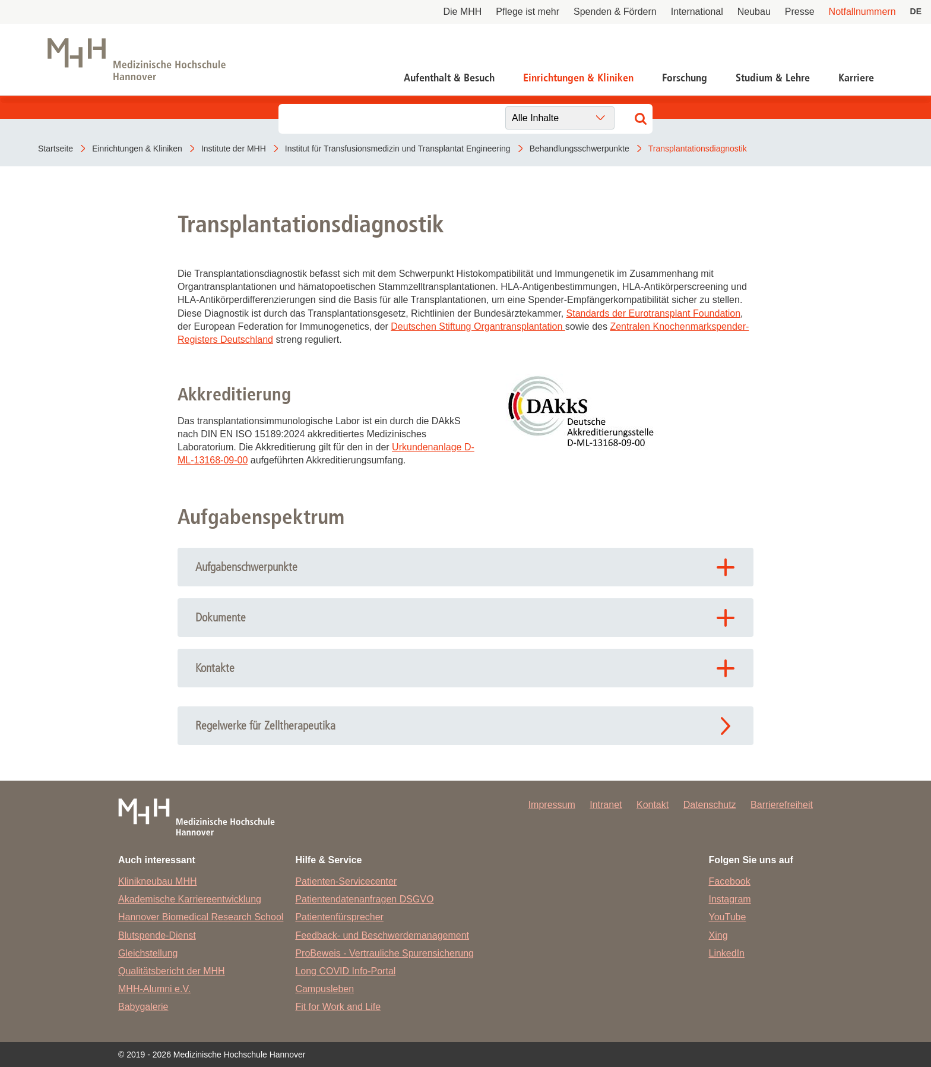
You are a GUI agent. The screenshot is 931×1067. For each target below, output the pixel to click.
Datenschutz (709, 805)
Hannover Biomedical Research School (200, 917)
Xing (718, 935)
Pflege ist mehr (527, 12)
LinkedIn (727, 953)
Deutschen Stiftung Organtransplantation (478, 326)
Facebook (729, 881)
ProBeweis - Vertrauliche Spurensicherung (384, 953)
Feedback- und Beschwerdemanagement (382, 935)
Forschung (684, 77)
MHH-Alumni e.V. (154, 989)
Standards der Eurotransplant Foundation (653, 313)
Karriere (856, 77)
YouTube (727, 917)
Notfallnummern (862, 12)
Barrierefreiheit (781, 805)
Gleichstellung (148, 953)
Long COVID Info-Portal (345, 971)
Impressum (551, 805)
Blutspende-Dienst (157, 935)
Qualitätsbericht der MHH (171, 971)
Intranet (606, 805)
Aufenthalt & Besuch (449, 77)
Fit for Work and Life (338, 1007)
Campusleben (324, 989)
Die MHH (462, 12)
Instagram (730, 899)
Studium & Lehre (773, 77)
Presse (800, 12)
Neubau (754, 12)
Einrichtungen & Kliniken (578, 77)
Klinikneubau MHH (157, 881)
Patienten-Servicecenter (346, 881)
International (697, 12)
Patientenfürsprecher (339, 917)
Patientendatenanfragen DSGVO (364, 899)
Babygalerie (143, 1007)
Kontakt (652, 805)
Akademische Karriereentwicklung (189, 899)
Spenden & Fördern (615, 12)
